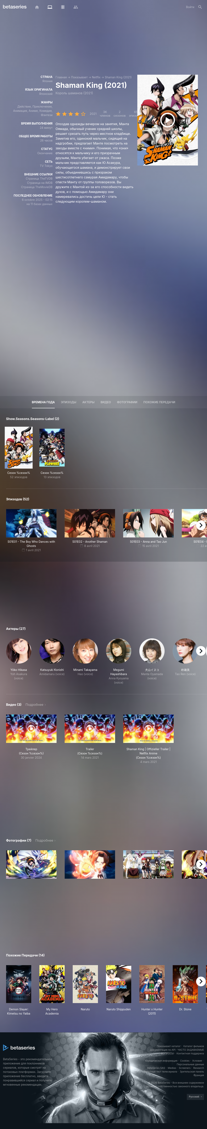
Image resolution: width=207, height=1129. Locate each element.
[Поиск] (200, 7)
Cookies (184, 1060)
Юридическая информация (161, 1060)
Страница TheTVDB (39, 178)
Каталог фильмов (193, 1046)
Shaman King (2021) (118, 77)
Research (198, 1067)
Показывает (79, 77)
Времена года (43, 402)
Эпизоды (68, 402)
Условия (197, 1060)
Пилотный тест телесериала (160, 1071)
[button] (18, 661)
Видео (106, 402)
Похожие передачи (159, 402)
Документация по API (162, 1049)
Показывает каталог (169, 1046)
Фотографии (127, 402)
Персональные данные (190, 1064)
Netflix (96, 77)
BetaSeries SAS (156, 1067)
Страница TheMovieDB (37, 187)
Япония (47, 81)
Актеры (88, 402)
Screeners (185, 1067)
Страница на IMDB (40, 182)
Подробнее (34, 705)
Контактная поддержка (190, 1053)
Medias (172, 1067)
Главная (61, 77)
